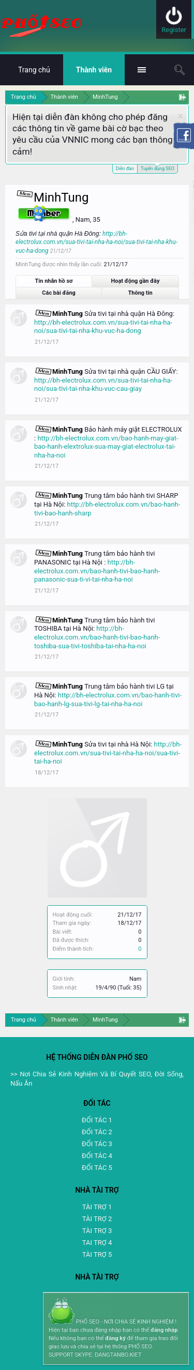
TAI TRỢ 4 (97, 1242)
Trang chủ (34, 70)
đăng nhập (164, 1330)
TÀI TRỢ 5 (97, 1254)
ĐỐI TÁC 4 (97, 1156)
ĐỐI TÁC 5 (97, 1167)
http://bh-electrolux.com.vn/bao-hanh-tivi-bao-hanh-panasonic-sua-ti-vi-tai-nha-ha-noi (97, 570)
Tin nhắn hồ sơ (54, 281)
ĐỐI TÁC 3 (97, 1144)
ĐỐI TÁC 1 (97, 1120)
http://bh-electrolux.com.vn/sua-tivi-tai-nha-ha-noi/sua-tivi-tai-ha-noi (108, 752)
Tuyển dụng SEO (157, 167)
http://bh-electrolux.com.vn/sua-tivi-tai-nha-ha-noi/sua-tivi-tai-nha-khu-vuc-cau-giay (103, 384)
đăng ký (115, 1338)
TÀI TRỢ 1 (97, 1207)
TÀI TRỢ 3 (97, 1231)
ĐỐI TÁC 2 (97, 1132)
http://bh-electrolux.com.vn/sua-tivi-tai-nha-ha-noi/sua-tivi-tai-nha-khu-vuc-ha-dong (96, 242)
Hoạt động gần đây (135, 281)
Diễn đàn (125, 168)
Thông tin (140, 293)
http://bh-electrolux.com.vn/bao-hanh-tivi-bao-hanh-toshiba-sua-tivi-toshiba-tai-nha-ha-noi (97, 637)
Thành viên (94, 70)
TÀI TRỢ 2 (97, 1219)
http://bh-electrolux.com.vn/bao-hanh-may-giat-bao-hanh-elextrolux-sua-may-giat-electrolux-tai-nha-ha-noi (106, 446)
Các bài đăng (59, 293)
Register (173, 30)
